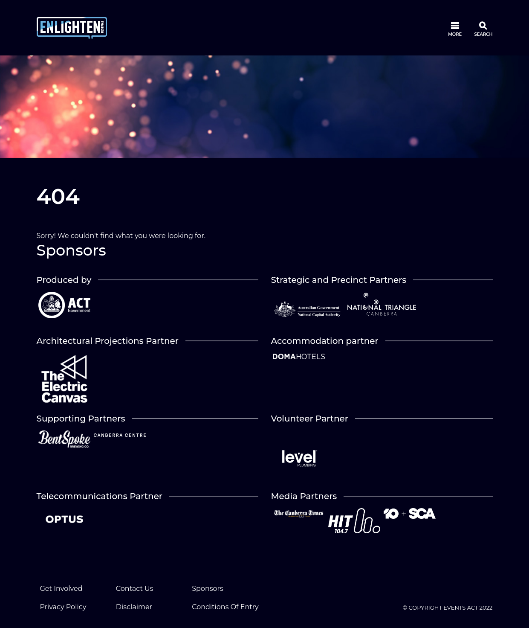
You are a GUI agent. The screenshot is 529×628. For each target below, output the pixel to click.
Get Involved (61, 588)
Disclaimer (134, 607)
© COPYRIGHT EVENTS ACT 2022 (448, 607)
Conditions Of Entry (225, 607)
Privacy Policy (63, 607)
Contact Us (134, 588)
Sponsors (207, 588)
